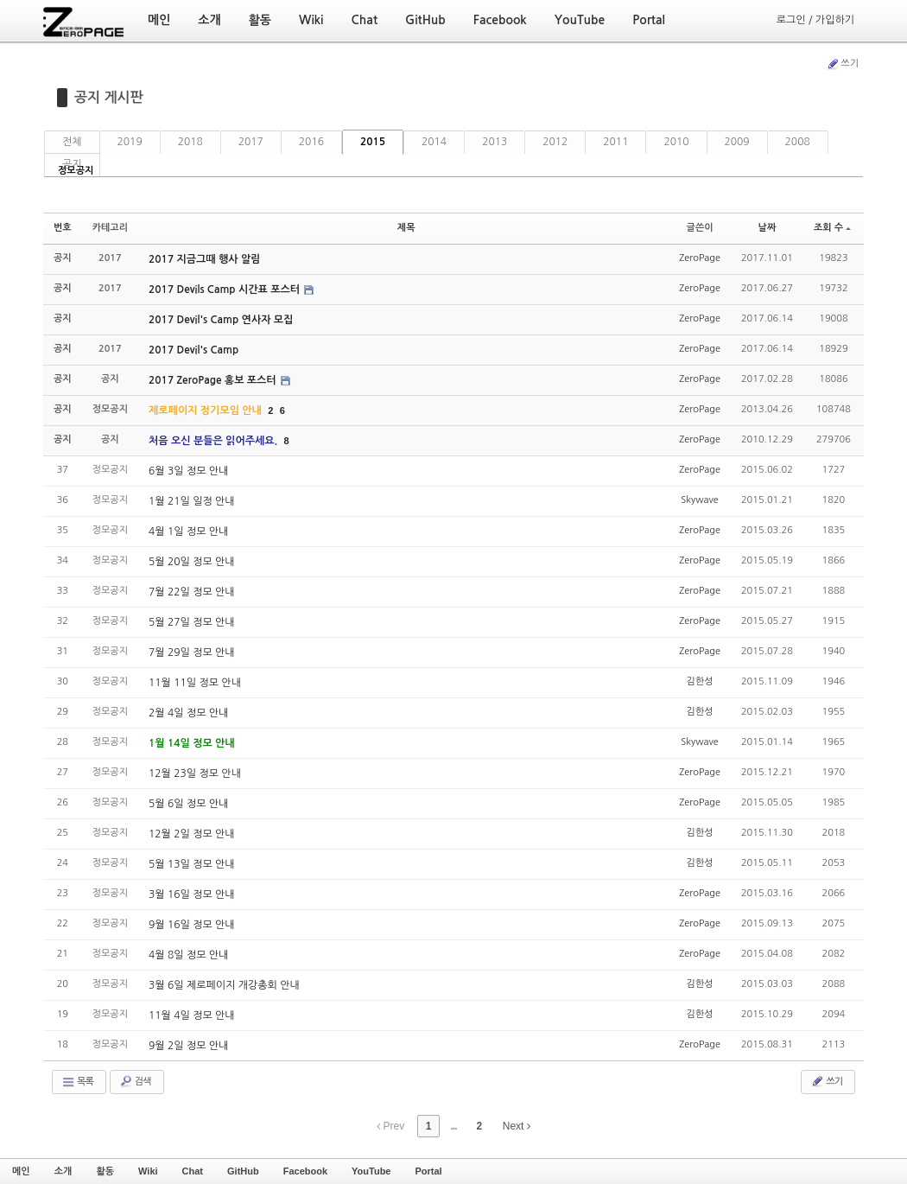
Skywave (699, 500)
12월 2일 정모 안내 (192, 834)
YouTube (371, 1171)
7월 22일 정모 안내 (192, 592)
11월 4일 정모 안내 (192, 1015)
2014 (434, 142)
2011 (615, 142)
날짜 (767, 227)
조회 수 (832, 227)
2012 (555, 142)
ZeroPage (699, 258)
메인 (21, 1171)
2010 (675, 142)
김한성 (700, 681)
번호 (63, 227)
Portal (428, 1171)
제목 (406, 227)
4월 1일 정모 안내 (188, 531)
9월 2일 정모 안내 (188, 1046)
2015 (372, 142)
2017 (250, 142)
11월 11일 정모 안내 (195, 683)
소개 (63, 1171)
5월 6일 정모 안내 (188, 804)
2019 (130, 142)
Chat (192, 1171)
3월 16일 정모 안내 (192, 894)
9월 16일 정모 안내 (192, 925)
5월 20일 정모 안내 (192, 562)
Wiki (148, 1171)
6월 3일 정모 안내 (188, 471)
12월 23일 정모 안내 (195, 773)
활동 (105, 1171)
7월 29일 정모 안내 (192, 652)
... (453, 1126)
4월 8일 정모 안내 (188, 955)
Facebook (305, 1171)
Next (516, 1126)
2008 (797, 142)
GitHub (243, 1171)
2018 (190, 142)
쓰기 (842, 64)
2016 (311, 142)
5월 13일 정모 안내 (192, 864)
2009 (737, 142)
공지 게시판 (108, 97)
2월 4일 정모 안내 (188, 713)
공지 (72, 164)
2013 (494, 142)
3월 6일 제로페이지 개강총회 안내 (224, 985)
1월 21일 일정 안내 (192, 501)
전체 (72, 142)
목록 (77, 1082)
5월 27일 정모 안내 (192, 622)
